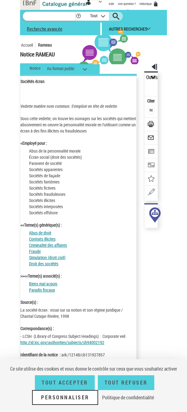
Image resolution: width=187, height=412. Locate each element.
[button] (78, 16)
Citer (151, 101)
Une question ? (127, 4)
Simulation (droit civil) (47, 257)
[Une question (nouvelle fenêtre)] (151, 192)
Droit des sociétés (43, 264)
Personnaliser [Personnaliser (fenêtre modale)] (65, 397)
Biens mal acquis (43, 284)
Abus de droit (40, 233)
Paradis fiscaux (42, 290)
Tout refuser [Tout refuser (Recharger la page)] (126, 382)
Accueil (27, 45)
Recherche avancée (44, 29)
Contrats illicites (42, 239)
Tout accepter (65, 382)
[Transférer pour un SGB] (151, 165)
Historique (145, 4)
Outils (152, 77)
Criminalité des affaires (48, 245)
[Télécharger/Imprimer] (151, 124)
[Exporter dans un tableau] (151, 152)
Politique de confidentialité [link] (128, 397)
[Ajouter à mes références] (151, 179)
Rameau (45, 45)
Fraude (35, 251)
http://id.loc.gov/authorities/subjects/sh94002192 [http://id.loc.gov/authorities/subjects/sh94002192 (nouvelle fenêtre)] (62, 342)
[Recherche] (49, 16)
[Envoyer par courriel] (151, 138)
